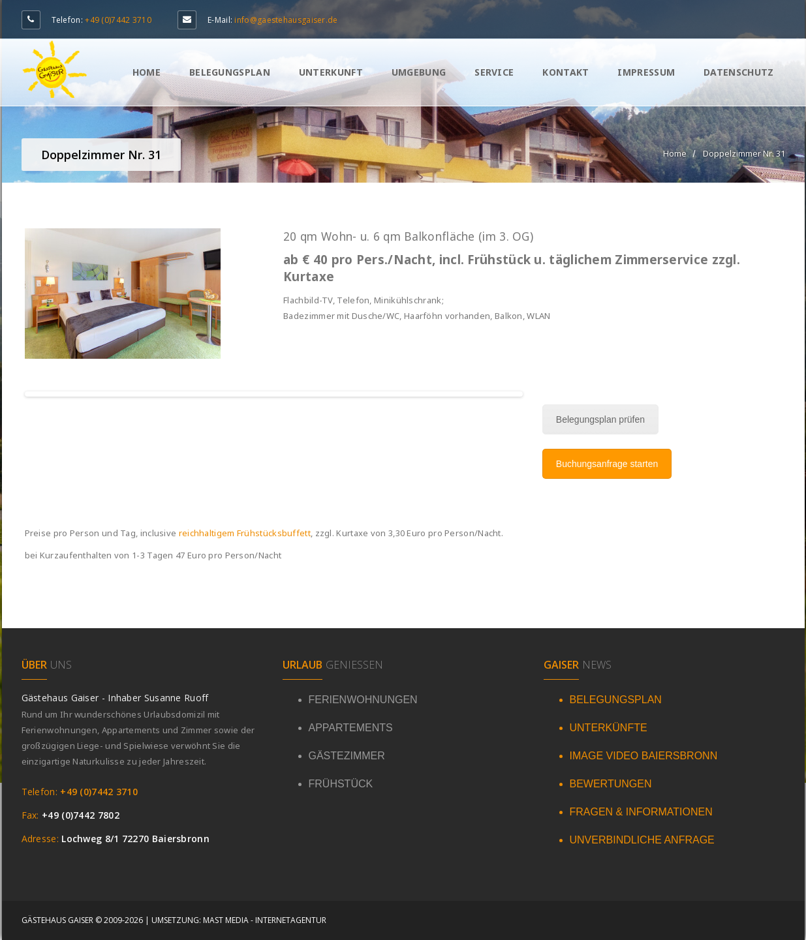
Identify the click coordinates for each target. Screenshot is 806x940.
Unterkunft (331, 72)
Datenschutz (738, 72)
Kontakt (565, 72)
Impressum (646, 72)
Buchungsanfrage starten (607, 464)
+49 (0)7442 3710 (118, 19)
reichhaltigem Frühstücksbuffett (245, 533)
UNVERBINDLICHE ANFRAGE (642, 839)
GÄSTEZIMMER (347, 755)
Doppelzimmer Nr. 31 (744, 153)
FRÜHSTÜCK (341, 783)
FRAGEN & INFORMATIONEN (641, 811)
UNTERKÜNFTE (608, 727)
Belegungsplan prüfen (600, 419)
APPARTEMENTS (351, 727)
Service (494, 72)
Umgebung (419, 72)
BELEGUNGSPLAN (616, 699)
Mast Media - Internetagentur (264, 920)
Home (146, 72)
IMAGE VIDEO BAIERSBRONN (644, 755)
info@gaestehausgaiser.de (285, 19)
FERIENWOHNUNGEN (363, 699)
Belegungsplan (229, 72)
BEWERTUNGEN (611, 783)
